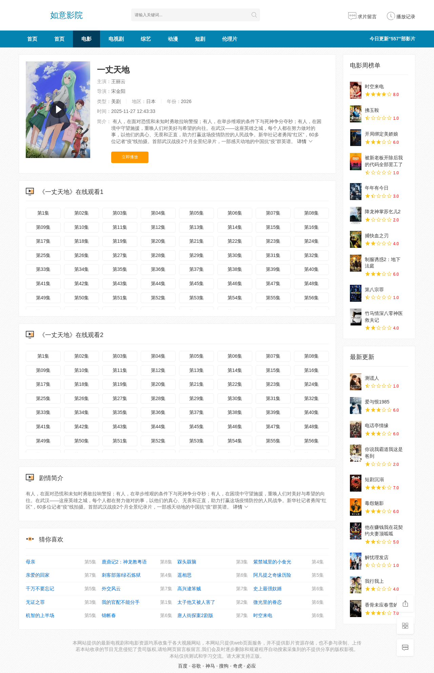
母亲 (61, 562)
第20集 (158, 241)
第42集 (81, 283)
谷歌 (196, 666)
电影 (86, 39)
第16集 (311, 227)
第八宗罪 (374, 289)
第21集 (196, 241)
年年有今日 (377, 188)
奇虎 (237, 666)
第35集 (120, 269)
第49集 (43, 297)
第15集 (273, 227)
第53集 (196, 297)
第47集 (273, 283)
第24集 (311, 241)
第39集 (273, 269)
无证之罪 (61, 602)
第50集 (81, 297)
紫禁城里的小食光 (288, 562)
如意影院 (66, 15)
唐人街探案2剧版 (212, 615)
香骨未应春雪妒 (381, 605)
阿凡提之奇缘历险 (288, 575)
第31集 (273, 255)
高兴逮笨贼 (212, 589)
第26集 (81, 255)
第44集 (158, 283)
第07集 (273, 213)
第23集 (273, 241)
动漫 (173, 39)
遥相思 (212, 575)
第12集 (158, 227)
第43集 (120, 283)
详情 (305, 141)
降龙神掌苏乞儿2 (383, 211)
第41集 (43, 283)
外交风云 (137, 589)
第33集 (43, 269)
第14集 (235, 227)
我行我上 (374, 581)
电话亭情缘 (377, 425)
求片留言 (362, 16)
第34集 (81, 269)
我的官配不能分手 (137, 602)
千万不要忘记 (61, 589)
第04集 (158, 213)
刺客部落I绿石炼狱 (137, 575)
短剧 (200, 39)
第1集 (43, 213)
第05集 (196, 213)
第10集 (81, 227)
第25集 (43, 255)
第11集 (120, 227)
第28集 (158, 255)
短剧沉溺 (374, 479)
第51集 (120, 297)
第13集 (196, 227)
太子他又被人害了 (212, 602)
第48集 (311, 283)
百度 (183, 666)
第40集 (311, 269)
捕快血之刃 (377, 235)
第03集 (120, 213)
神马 (210, 666)
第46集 (235, 283)
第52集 (158, 297)
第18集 (81, 241)
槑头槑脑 (212, 562)
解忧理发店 (377, 557)
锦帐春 (137, 615)
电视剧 (116, 39)
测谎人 (372, 378)
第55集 (273, 297)
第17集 (43, 241)
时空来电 (288, 615)
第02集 (81, 213)
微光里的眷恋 (288, 602)
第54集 (235, 297)
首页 (32, 39)
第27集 (120, 255)
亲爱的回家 (61, 575)
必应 (251, 666)
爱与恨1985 (377, 401)
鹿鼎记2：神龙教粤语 (137, 562)
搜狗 (224, 666)
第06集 (235, 213)
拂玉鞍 (372, 110)
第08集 (311, 213)
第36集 (158, 269)
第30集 (235, 255)
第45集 (196, 283)
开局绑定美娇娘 (381, 134)
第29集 (196, 255)
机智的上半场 (61, 615)
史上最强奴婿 (288, 589)
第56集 (311, 297)
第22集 (235, 241)
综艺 (146, 39)
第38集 (235, 269)
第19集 (120, 241)
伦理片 (229, 39)
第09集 (43, 227)
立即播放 (130, 157)
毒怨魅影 (374, 503)
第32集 (311, 255)
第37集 (196, 269)
